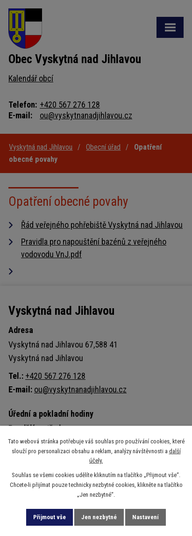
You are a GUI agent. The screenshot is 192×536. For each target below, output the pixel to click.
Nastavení (145, 517)
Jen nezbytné (99, 517)
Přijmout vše (49, 517)
